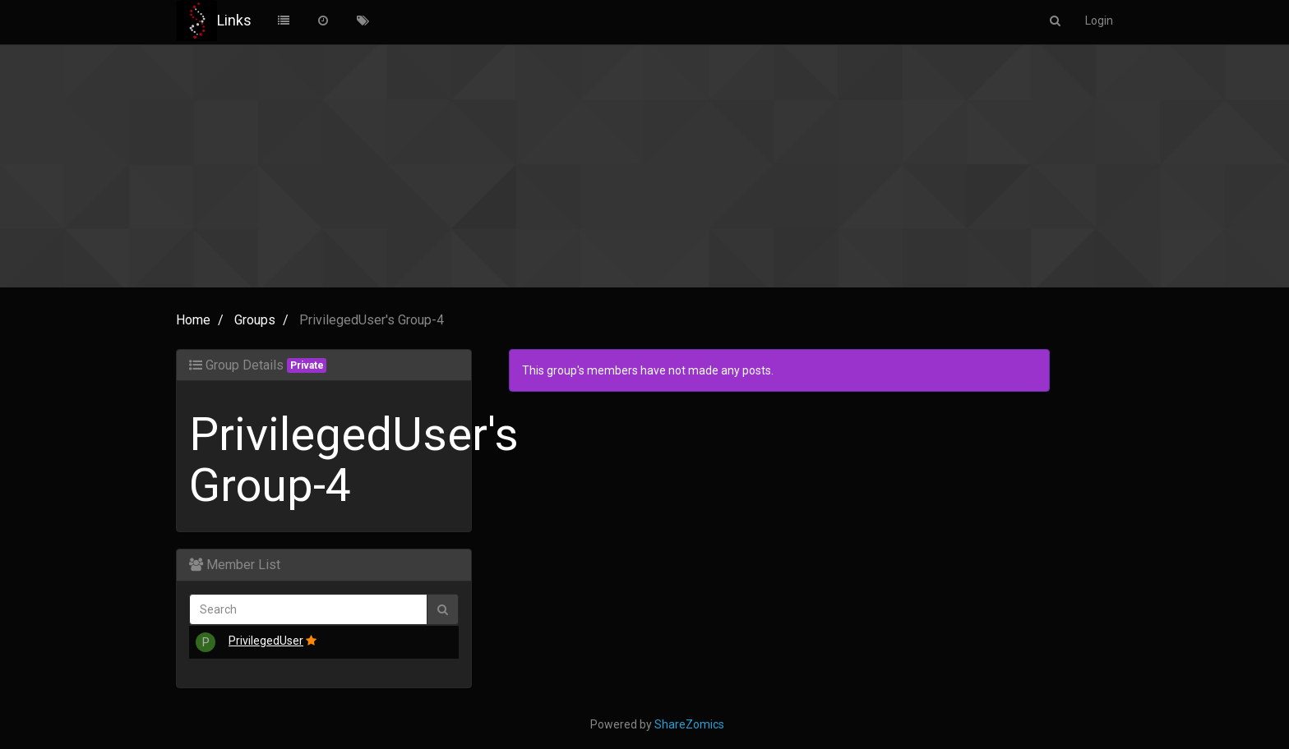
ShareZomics (689, 724)
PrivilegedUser (266, 640)
